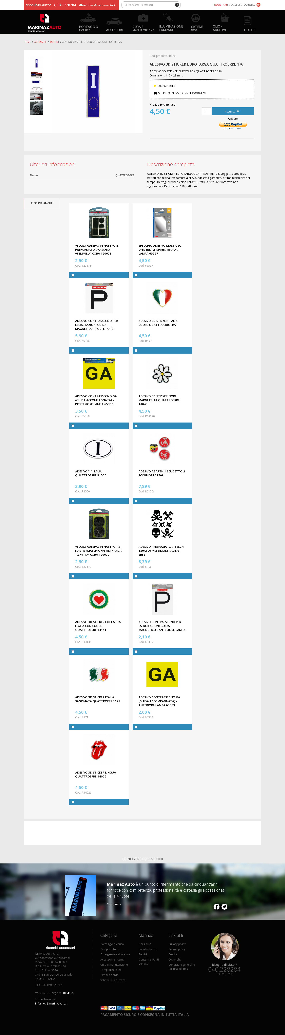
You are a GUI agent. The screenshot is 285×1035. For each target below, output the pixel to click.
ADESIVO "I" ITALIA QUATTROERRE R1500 (90, 473)
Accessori (114, 30)
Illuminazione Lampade (171, 28)
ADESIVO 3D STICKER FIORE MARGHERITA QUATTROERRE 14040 (159, 400)
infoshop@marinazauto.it (99, 5)
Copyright (174, 959)
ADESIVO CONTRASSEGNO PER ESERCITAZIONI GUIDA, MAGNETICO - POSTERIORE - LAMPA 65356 (96, 327)
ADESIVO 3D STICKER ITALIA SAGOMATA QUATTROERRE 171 (97, 699)
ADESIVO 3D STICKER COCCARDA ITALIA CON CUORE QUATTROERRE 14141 (98, 626)
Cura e (143, 28)
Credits (172, 954)
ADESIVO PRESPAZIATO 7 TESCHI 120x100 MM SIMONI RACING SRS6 (161, 550)
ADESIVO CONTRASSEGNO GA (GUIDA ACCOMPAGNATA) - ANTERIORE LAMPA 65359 (159, 701)
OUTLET (250, 30)
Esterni (54, 42)
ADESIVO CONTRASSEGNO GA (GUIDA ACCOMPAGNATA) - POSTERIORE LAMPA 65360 (96, 400)
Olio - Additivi (219, 28)
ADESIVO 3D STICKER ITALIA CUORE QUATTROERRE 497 (158, 323)
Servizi (143, 954)
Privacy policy (177, 944)
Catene (197, 28)
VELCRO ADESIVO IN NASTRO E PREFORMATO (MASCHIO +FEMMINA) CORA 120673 (96, 249)
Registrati (221, 4)
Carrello (249, 4)
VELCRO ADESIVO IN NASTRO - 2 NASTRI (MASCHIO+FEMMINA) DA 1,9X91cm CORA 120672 (98, 550)
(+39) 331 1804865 (61, 993)
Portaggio (88, 28)
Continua (112, 904)
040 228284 (66, 5)
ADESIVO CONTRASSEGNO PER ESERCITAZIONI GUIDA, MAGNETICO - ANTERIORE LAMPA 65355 (162, 628)
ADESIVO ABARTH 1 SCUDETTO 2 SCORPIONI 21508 (162, 473)
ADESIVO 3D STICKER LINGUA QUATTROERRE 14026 (95, 774)
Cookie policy (176, 949)
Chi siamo (145, 944)
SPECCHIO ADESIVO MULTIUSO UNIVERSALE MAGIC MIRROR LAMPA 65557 (160, 249)
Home (27, 42)
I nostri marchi (148, 949)
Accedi (235, 4)
